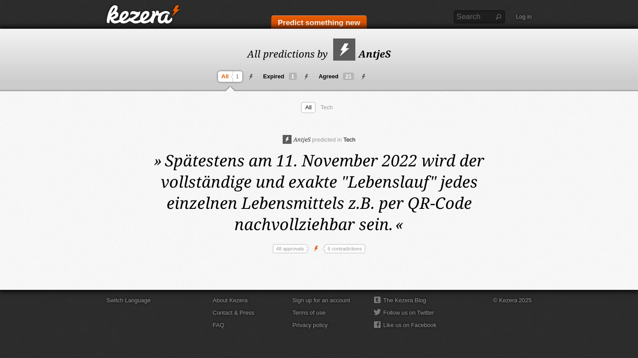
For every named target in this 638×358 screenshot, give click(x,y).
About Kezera (230, 300)
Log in (524, 16)
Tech (326, 107)
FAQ (218, 325)
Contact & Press (233, 312)
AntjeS (362, 53)
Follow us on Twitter (408, 312)
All (231, 76)
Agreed (336, 76)
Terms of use (308, 312)
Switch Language (128, 300)
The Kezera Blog (404, 300)
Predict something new (319, 23)
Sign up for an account (321, 300)
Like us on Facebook (409, 325)
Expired (280, 76)
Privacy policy (309, 325)
